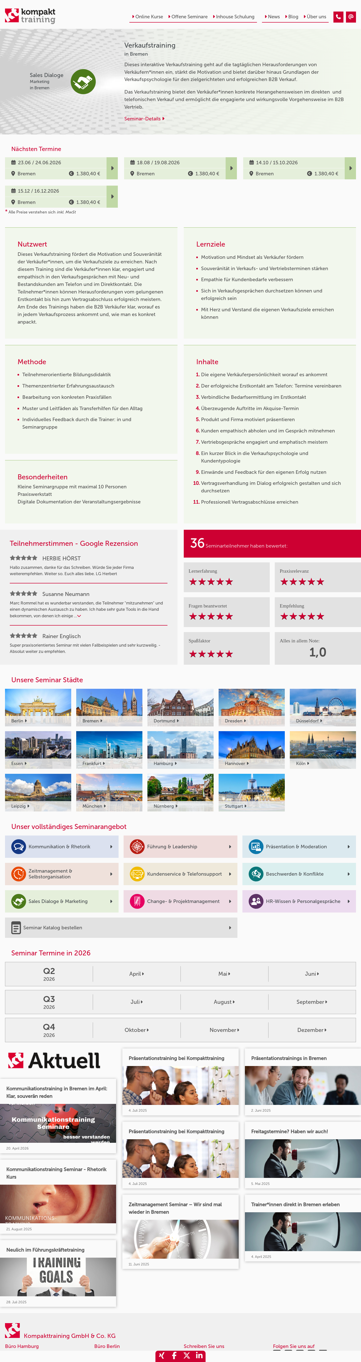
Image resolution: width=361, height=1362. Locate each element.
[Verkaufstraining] (338, 17)
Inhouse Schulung (233, 17)
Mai (224, 974)
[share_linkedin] (199, 1356)
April (136, 974)
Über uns (314, 17)
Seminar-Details (144, 119)
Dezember (311, 1030)
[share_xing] (161, 1356)
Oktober (137, 1030)
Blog (291, 17)
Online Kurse (147, 17)
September (312, 1002)
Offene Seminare (188, 17)
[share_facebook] (174, 1356)
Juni (312, 974)
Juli (137, 1002)
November (224, 1030)
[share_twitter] (186, 1356)
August (224, 1002)
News (272, 17)
